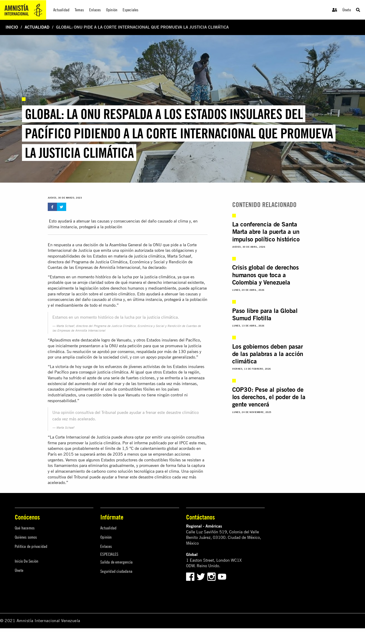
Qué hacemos (25, 527)
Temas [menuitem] (79, 9)
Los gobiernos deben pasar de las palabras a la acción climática (267, 354)
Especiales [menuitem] (131, 9)
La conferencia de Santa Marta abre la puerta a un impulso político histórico (266, 231)
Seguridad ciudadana (116, 571)
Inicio (12, 27)
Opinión (106, 537)
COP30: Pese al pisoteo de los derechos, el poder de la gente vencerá (269, 397)
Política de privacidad (31, 546)
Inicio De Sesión (26, 561)
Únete (346, 9)
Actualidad (37, 27)
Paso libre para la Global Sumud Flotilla (265, 314)
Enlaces (106, 546)
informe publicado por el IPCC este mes (169, 442)
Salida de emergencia (116, 562)
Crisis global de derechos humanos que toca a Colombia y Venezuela (265, 275)
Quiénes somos (26, 537)
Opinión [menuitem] (111, 9)
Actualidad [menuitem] (61, 9)
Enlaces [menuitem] (95, 9)
